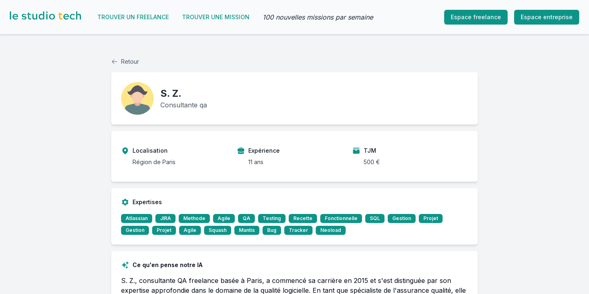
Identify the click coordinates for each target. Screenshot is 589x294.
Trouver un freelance (133, 16)
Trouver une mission (216, 16)
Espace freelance (476, 16)
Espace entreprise (547, 16)
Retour (125, 61)
